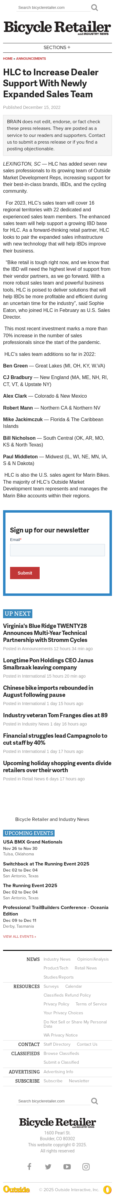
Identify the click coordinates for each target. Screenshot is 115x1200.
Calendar (73, 986)
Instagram (86, 1166)
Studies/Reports (59, 977)
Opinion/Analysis (93, 959)
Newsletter (79, 1081)
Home (8, 59)
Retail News (33, 778)
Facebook (29, 1166)
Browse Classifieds (61, 1053)
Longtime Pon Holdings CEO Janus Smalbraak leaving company (48, 663)
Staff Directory (57, 1044)
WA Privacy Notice (61, 1035)
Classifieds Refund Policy (67, 995)
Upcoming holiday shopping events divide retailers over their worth (57, 766)
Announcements (31, 59)
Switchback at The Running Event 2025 (46, 864)
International (33, 676)
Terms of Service (91, 1004)
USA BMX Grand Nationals (33, 842)
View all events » (19, 936)
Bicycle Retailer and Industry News (52, 819)
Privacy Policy (56, 1004)
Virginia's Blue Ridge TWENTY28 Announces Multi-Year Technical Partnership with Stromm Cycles (45, 632)
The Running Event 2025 (30, 886)
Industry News (35, 724)
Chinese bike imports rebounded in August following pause (48, 691)
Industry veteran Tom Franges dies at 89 (55, 715)
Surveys (51, 986)
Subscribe (53, 1081)
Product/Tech (56, 968)
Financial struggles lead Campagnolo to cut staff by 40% (55, 739)
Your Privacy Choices (63, 1013)
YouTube (67, 1166)
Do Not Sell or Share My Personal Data (75, 1024)
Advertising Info (58, 1071)
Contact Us (87, 1044)
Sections (58, 47)
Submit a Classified (61, 1062)
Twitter (48, 1166)
